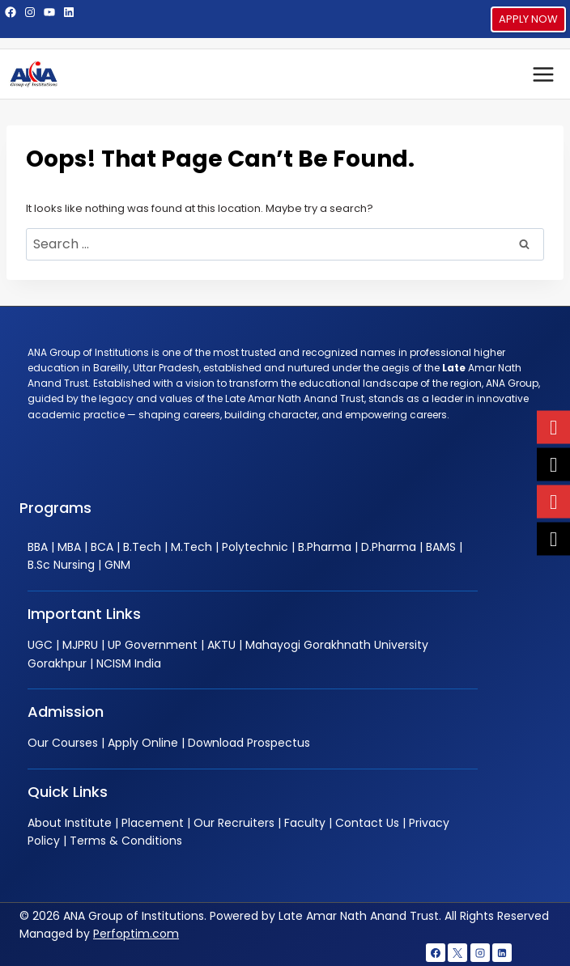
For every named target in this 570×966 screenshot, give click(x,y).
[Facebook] (435, 953)
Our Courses (63, 743)
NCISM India (128, 663)
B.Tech (142, 547)
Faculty (304, 823)
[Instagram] (480, 953)
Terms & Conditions (126, 841)
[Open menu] (543, 74)
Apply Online (143, 743)
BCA (102, 547)
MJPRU (80, 645)
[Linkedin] (502, 953)
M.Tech (191, 547)
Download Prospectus (249, 743)
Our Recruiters (234, 823)
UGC (40, 645)
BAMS (441, 547)
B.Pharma (324, 547)
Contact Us (367, 823)
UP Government (153, 645)
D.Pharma (388, 547)
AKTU (221, 645)
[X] (457, 953)
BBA (38, 547)
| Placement (148, 823)
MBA (69, 547)
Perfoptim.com (136, 934)
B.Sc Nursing (61, 565)
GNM (117, 565)
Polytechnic (255, 547)
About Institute (70, 823)
